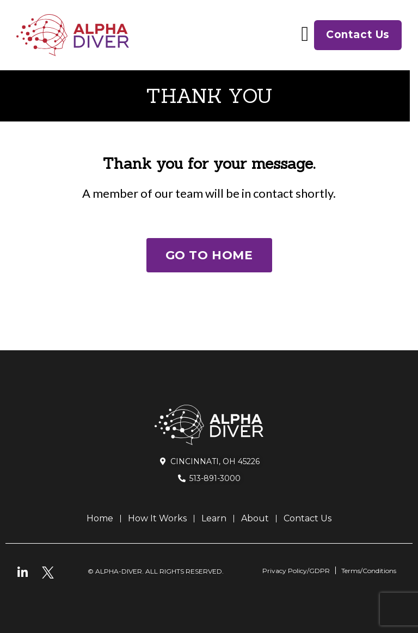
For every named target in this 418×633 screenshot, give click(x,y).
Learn (213, 518)
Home (100, 518)
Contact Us (307, 518)
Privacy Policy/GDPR (296, 571)
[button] (305, 33)
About (255, 518)
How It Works (157, 518)
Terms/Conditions (368, 571)
